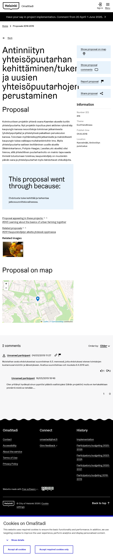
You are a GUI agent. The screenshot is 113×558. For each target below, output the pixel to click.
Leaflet (44, 322)
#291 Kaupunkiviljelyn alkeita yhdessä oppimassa (29, 232)
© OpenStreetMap (56, 322)
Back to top (101, 503)
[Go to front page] (19, 6)
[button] (25, 218)
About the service (12, 451)
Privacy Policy (10, 463)
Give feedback (55, 445)
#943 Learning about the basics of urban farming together (34, 222)
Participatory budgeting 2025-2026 (93, 447)
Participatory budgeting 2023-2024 (93, 457)
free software (30, 489)
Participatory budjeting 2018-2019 (92, 477)
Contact (7, 439)
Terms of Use (10, 457)
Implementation (85, 439)
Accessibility (9, 445)
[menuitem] (105, 345)
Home (5, 26)
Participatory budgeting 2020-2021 (93, 467)
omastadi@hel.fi (48, 439)
